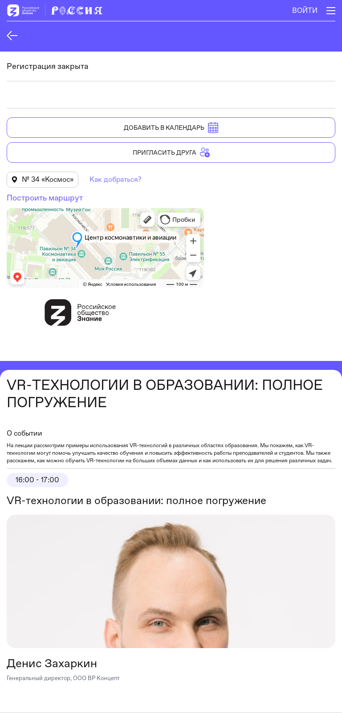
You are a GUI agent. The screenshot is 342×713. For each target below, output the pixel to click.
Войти (305, 10)
